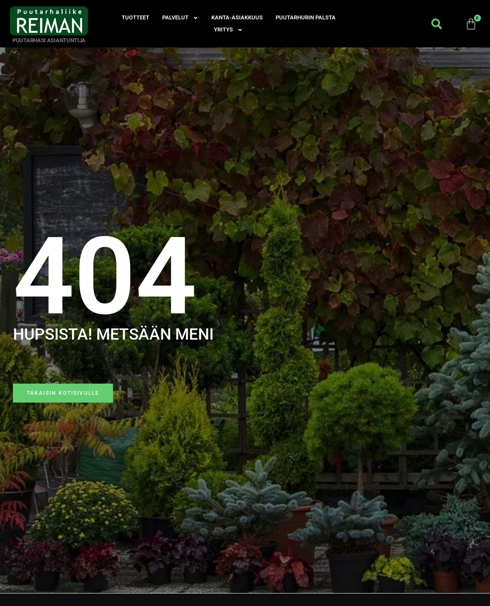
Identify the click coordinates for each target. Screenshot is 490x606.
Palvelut (180, 18)
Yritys (228, 30)
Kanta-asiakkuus (237, 17)
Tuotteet (135, 17)
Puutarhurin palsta (306, 17)
